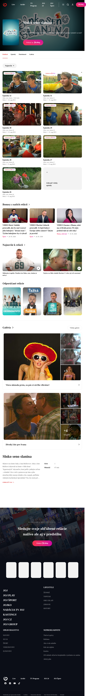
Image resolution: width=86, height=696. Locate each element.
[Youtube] (14, 683)
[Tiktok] (19, 683)
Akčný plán (47, 659)
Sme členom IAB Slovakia (50, 694)
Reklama (46, 639)
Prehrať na (33, 42)
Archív (22, 4)
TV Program (33, 4)
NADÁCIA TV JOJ (13, 609)
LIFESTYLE (49, 587)
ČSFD (26, 28)
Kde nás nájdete (49, 647)
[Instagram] (10, 683)
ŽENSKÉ (47, 592)
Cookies (26, 694)
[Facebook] (5, 683)
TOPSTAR (47, 596)
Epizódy (13, 54)
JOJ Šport (52, 4)
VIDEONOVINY (9, 647)
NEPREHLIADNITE (52, 630)
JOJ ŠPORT (10, 600)
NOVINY (6, 635)
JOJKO (7, 605)
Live (13, 4)
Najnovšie (9, 66)
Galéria (31, 54)
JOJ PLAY (9, 595)
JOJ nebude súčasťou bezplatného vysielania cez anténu (62, 655)
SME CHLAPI (48, 600)
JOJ (5, 590)
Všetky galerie (74, 328)
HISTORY (47, 608)
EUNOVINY (7, 651)
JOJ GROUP (10, 624)
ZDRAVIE (47, 604)
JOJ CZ (7, 619)
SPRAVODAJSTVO (11, 630)
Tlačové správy (49, 635)
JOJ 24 (43, 4)
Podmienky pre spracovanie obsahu (11, 694)
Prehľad (5, 54)
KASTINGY (10, 614)
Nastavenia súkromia (36, 694)
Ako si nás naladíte (50, 643)
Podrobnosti (22, 54)
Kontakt (62, 694)
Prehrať (42, 543)
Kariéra (46, 651)
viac (26, 36)
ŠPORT (5, 643)
